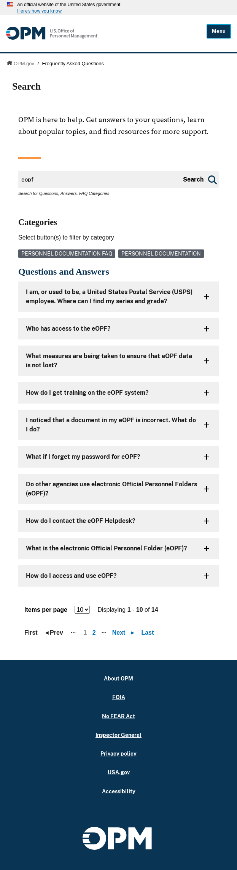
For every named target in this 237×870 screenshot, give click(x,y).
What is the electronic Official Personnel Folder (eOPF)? (106, 548)
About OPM (118, 678)
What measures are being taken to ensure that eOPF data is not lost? (109, 360)
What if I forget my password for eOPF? (83, 456)
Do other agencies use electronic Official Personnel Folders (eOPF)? (111, 489)
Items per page (45, 609)
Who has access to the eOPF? (68, 328)
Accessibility (118, 791)
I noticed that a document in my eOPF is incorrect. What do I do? (111, 425)
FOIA (118, 697)
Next (125, 632)
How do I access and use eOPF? (71, 575)
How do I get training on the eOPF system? (87, 392)
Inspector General (118, 735)
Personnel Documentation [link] (161, 254)
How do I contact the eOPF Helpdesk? (80, 520)
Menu (219, 31)
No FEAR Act (118, 716)
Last (147, 632)
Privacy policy (118, 753)
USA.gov (119, 772)
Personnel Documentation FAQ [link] (66, 254)
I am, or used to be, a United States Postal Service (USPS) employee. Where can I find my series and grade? (109, 296)
